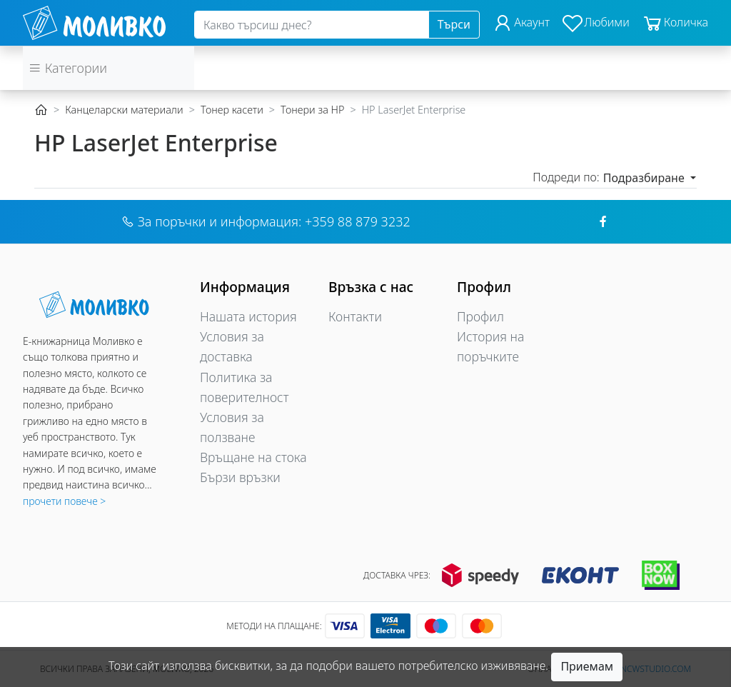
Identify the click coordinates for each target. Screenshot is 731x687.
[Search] (311, 25)
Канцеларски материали (124, 109)
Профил (480, 316)
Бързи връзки (240, 477)
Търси (454, 24)
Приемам (586, 666)
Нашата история (248, 316)
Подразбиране (645, 178)
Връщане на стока (253, 457)
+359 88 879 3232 (357, 221)
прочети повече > (64, 501)
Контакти (355, 316)
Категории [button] (68, 67)
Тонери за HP (312, 109)
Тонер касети (232, 109)
